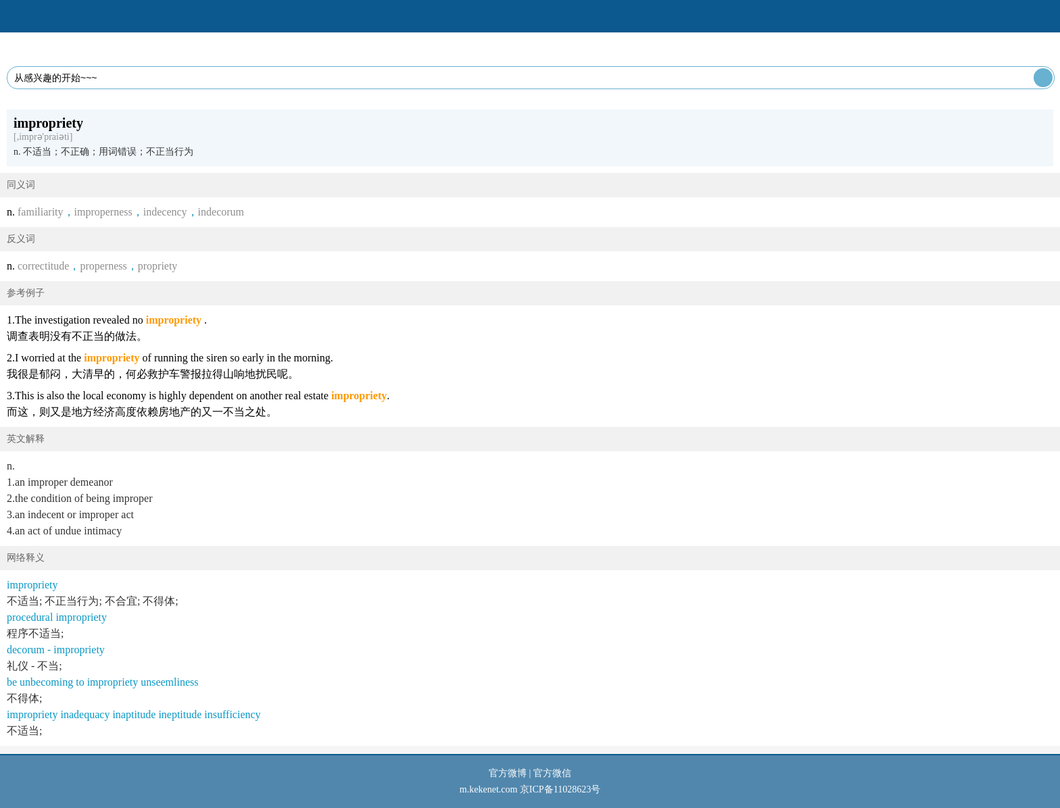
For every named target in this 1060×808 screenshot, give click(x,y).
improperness (103, 212)
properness (103, 266)
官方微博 (508, 773)
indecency (165, 212)
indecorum (221, 212)
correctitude (43, 266)
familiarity (41, 212)
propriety (158, 266)
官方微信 (552, 773)
